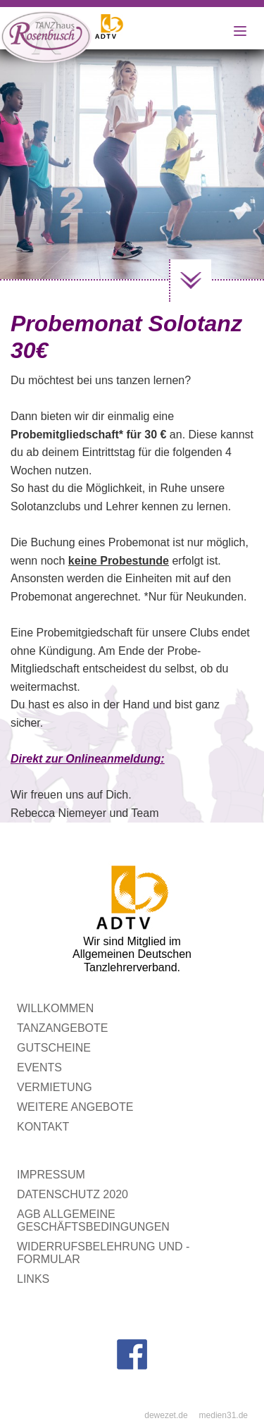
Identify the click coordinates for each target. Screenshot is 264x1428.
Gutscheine (54, 1048)
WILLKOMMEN (55, 1008)
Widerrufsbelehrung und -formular (103, 1253)
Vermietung (54, 1087)
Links (33, 1279)
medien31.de (223, 1415)
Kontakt (43, 1127)
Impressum (51, 1175)
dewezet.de (165, 1415)
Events (39, 1067)
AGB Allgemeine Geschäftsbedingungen (93, 1220)
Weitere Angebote (75, 1107)
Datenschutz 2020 (72, 1194)
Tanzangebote (62, 1028)
